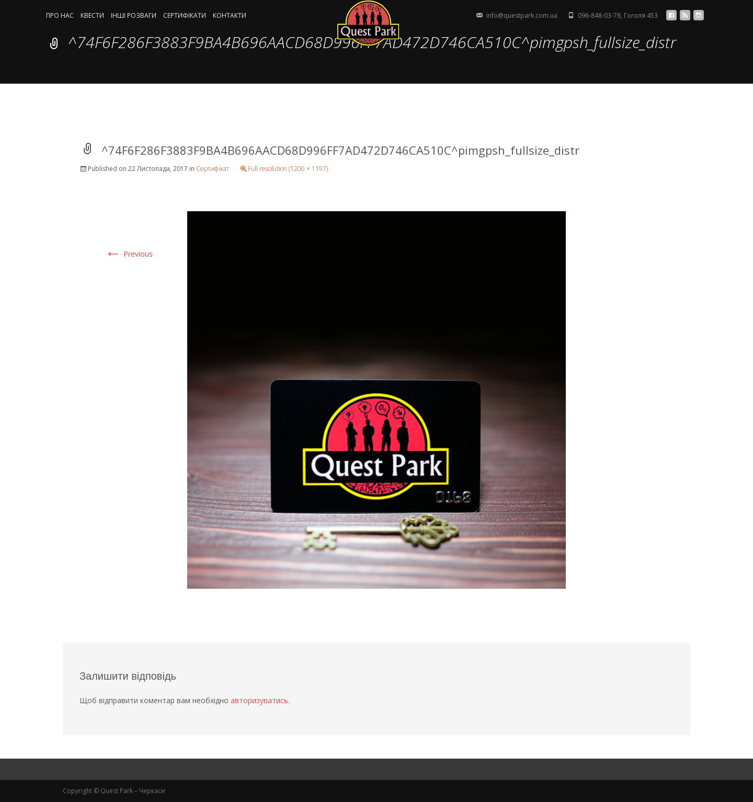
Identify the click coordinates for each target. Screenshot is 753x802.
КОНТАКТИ (229, 16)
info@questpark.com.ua (521, 15)
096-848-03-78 (599, 15)
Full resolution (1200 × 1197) (288, 168)
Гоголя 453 (641, 15)
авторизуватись (259, 700)
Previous (129, 254)
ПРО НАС (60, 16)
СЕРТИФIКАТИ (184, 16)
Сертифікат (212, 168)
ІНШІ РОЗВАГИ (133, 16)
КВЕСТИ (92, 16)
